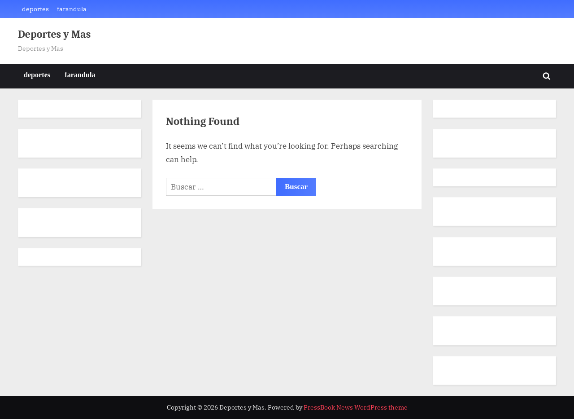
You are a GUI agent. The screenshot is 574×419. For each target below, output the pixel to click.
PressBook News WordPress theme (356, 407)
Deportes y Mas (54, 34)
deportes (35, 8)
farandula (72, 8)
